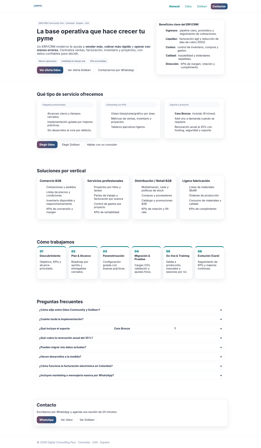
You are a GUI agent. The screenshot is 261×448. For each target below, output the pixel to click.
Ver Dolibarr (87, 419)
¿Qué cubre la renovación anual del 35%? (66, 338)
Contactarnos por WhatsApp (116, 70)
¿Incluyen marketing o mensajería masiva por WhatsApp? (76, 375)
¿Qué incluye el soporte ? (107, 328)
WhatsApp (46, 419)
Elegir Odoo (47, 144)
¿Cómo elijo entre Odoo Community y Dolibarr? (69, 309)
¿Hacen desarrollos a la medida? (60, 356)
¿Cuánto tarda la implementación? (61, 319)
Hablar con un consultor (102, 144)
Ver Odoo (67, 419)
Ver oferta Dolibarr (79, 70)
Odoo (188, 6)
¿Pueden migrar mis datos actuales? (62, 347)
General (174, 6)
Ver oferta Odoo (50, 70)
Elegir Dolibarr (71, 144)
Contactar (219, 6)
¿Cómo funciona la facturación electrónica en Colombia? (76, 366)
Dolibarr (202, 6)
